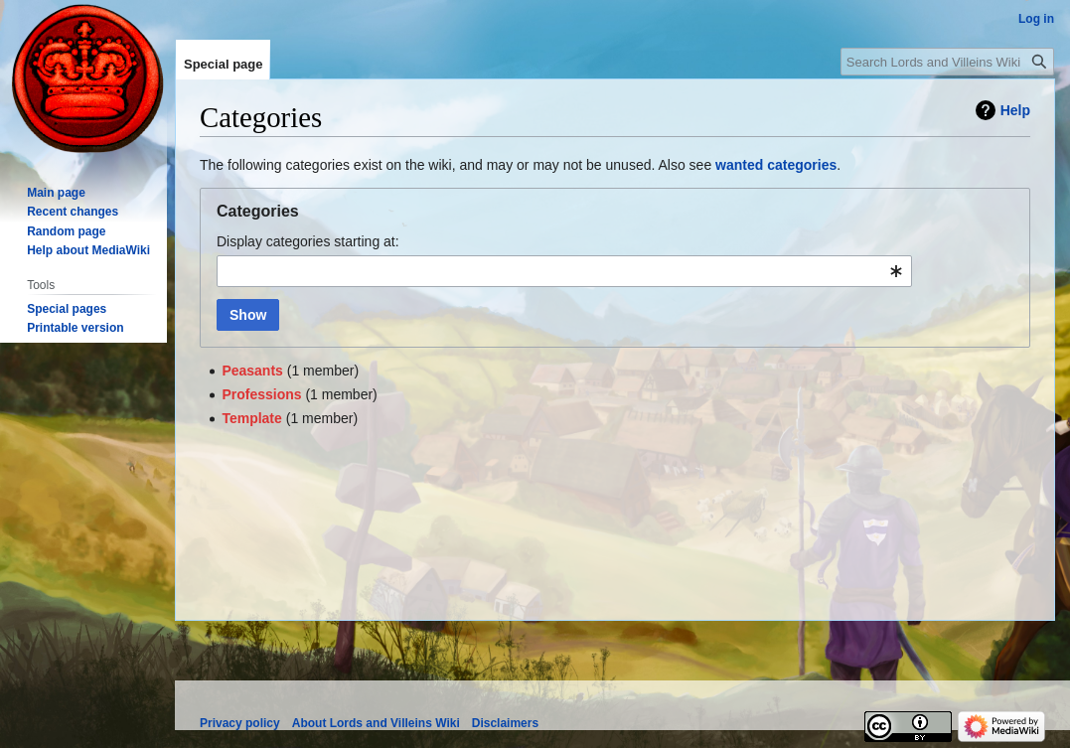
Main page (56, 193)
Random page (66, 231)
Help (1015, 110)
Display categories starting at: (308, 241)
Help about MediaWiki (88, 250)
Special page (223, 64)
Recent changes (72, 212)
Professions (261, 394)
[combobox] (564, 271)
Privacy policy (240, 723)
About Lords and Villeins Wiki (376, 723)
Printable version (75, 328)
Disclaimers (505, 723)
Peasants (252, 370)
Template (251, 418)
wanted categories (776, 165)
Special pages (66, 309)
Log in (1036, 19)
